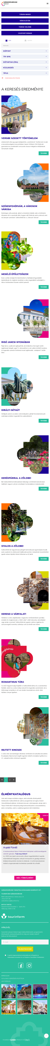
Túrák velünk (25, 27)
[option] (25, 844)
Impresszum (5, 975)
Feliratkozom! (25, 949)
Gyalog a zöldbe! (12, 546)
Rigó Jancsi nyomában (15, 342)
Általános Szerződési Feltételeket (34, 957)
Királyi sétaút (10, 410)
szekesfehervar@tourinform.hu (10, 900)
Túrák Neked (25, 14)
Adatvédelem (5, 981)
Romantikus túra (12, 681)
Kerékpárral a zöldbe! (16, 478)
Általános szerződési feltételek (12, 978)
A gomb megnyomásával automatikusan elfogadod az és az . (25, 956)
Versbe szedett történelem (19, 138)
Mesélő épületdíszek (14, 274)
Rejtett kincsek (11, 749)
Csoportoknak (25, 33)
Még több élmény (25, 878)
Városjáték (25, 21)
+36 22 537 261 (6, 898)
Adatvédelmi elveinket (13, 957)
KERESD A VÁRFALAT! (13, 614)
